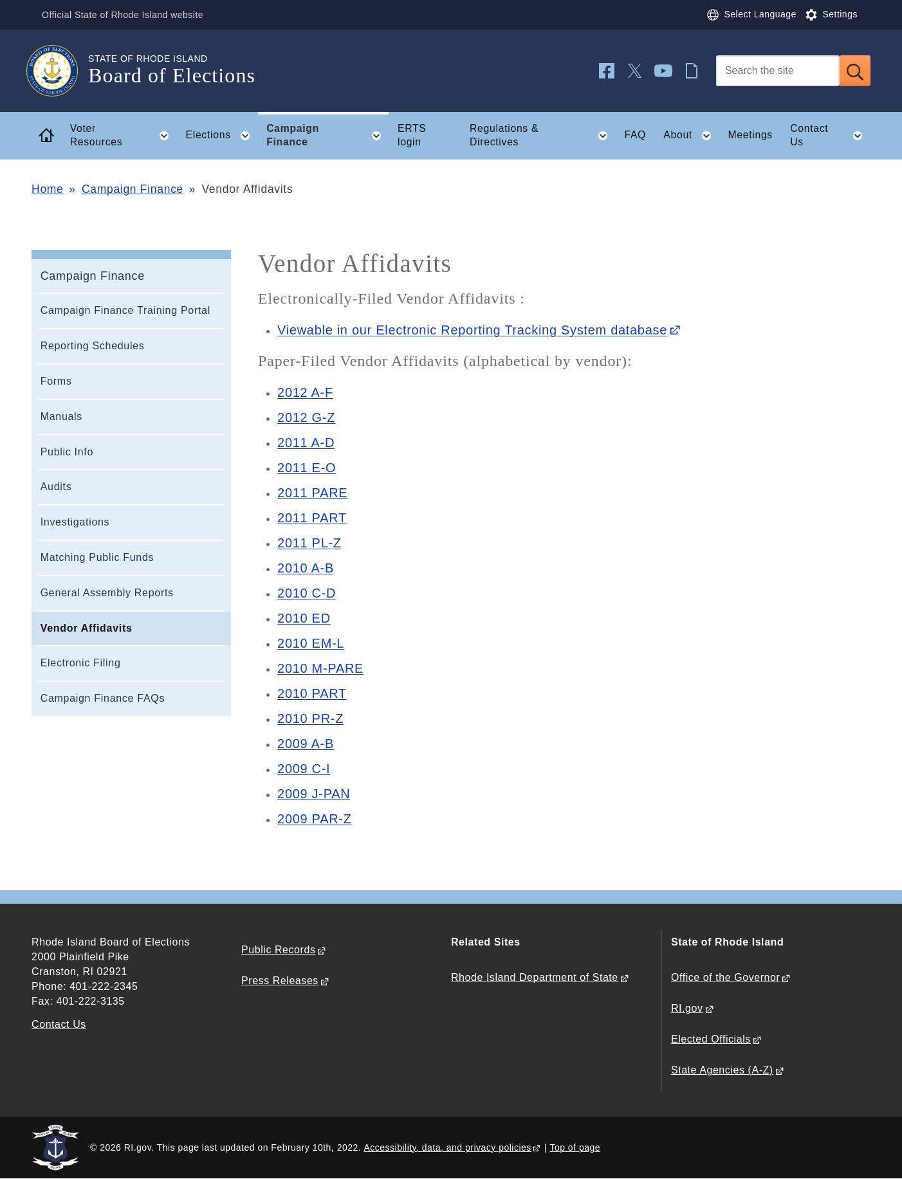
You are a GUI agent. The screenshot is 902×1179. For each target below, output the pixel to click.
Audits (56, 486)
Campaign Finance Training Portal (125, 310)
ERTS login (412, 135)
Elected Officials (711, 1039)
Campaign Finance (132, 189)
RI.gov (687, 1008)
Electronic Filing (81, 662)
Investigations (75, 521)
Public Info (67, 451)
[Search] (778, 70)
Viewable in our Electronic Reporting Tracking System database (472, 330)
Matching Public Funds (97, 557)
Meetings (750, 134)
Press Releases (279, 980)
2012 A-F (305, 392)
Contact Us (59, 1024)
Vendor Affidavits (87, 628)
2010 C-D (306, 593)
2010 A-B (305, 568)
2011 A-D (306, 442)
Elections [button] (221, 136)
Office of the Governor (725, 977)
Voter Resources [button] (123, 136)
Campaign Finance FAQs (103, 698)
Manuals (61, 416)
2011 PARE (312, 493)
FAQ (635, 134)
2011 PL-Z (309, 543)
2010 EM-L (310, 643)
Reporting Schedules (93, 345)
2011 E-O (306, 468)
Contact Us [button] (830, 136)
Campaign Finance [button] (327, 136)
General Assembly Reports (107, 592)
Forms (56, 381)
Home (47, 189)
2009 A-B (305, 743)
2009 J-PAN (313, 794)
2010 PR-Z (310, 718)
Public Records (278, 949)
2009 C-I (303, 769)
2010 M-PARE (320, 668)
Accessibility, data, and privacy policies (447, 1147)
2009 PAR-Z (314, 819)
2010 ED (304, 618)
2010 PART (312, 693)
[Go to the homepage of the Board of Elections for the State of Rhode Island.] (60, 70)
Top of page (574, 1147)
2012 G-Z (306, 417)
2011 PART (312, 518)
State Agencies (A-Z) (722, 1070)
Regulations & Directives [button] (543, 136)
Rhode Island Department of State (534, 977)
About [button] (691, 136)
